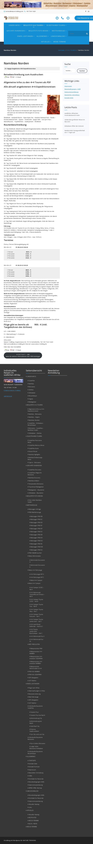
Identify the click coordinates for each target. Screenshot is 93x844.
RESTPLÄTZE (32, 817)
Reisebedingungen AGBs (36, 782)
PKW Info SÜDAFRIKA (35, 674)
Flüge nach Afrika (34, 688)
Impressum (68, 86)
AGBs (30, 776)
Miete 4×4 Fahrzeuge (35, 570)
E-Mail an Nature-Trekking (12, 390)
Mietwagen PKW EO (37, 541)
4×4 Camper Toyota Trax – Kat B (36, 605)
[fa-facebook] (85, 11)
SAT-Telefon (32, 680)
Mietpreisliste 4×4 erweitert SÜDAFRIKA (36, 657)
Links (30, 807)
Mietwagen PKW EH (37, 538)
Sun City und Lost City (37, 734)
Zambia (31, 390)
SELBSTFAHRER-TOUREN (55, 25)
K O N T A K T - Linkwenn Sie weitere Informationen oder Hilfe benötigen (23, 355)
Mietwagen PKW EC (36, 519)
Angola (31, 399)
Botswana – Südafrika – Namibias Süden (36, 429)
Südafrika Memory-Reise (36, 445)
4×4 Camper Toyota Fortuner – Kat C (36, 615)
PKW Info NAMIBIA (34, 671)
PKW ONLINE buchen (35, 553)
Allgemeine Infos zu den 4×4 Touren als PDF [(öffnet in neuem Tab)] (27, 82)
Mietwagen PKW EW (37, 547)
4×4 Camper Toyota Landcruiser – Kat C (36, 620)
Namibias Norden (34, 420)
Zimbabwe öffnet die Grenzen (74, 126)
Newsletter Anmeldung (36, 773)
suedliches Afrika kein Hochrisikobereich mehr (72, 114)
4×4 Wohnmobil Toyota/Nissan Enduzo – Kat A (37, 594)
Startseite (61, 50)
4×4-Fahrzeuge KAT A (37, 574)
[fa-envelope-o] (88, 11)
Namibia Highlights (34, 454)
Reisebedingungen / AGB (72, 89)
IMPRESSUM (8, 396)
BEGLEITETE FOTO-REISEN (38, 31)
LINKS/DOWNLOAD (58, 36)
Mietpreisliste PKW (36, 648)
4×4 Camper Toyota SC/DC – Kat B (36, 600)
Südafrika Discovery (35, 470)
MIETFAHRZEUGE (58, 31)
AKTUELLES (45, 42)
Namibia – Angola (34, 417)
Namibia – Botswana (35, 414)
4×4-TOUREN (71, 50)
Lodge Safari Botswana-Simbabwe (36, 747)
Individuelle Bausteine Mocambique (35, 752)
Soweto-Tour (35, 712)
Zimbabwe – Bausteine (36, 493)
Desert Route (33, 451)
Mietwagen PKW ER (36, 535)
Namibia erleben (34, 481)
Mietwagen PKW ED (37, 522)
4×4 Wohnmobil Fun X (37, 636)
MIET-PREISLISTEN (34, 644)
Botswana (32, 387)
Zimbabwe (32, 393)
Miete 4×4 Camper (36, 580)
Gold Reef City (35, 726)
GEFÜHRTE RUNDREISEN (16, 31)
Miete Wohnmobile (35, 556)
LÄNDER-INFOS (14, 25)
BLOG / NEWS (33, 824)
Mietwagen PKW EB (36, 516)
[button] (87, 33)
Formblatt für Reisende (36, 779)
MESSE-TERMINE (59, 42)
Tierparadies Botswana (36, 484)
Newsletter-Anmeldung (71, 95)
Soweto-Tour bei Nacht (38, 715)
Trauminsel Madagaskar (36, 487)
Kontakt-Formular (34, 767)
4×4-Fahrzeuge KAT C (37, 577)
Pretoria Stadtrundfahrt (34, 730)
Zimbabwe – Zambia (35, 433)
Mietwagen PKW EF (36, 525)
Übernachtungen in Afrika (37, 691)
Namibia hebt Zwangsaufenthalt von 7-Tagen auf (74, 131)
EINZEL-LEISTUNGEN (25, 36)
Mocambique (33, 396)
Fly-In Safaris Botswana (38, 743)
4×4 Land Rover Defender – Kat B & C (36, 625)
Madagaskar (32, 402)
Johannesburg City (36, 718)
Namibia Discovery (34, 478)
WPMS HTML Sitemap (35, 788)
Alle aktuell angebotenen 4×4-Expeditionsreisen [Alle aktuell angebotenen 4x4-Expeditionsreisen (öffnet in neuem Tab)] (29, 86)
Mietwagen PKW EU (37, 550)
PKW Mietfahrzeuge (35, 512)
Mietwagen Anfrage (35, 509)
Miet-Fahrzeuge (34, 697)
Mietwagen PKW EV (36, 531)
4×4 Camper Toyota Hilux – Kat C (36, 610)
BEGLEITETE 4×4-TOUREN (33, 25)
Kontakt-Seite (68, 98)
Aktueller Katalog (34, 804)
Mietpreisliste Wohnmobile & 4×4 (36, 667)
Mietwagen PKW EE (36, 544)
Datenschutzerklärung (71, 92)
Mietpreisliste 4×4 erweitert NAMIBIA (36, 662)
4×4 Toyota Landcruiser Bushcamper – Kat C (36, 631)
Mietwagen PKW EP (36, 528)
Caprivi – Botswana (35, 462)
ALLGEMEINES (42, 36)
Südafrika (32, 380)
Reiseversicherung (35, 694)
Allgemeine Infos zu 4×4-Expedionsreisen (36, 410)
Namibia (31, 384)
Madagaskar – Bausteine (36, 490)
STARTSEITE (32, 760)
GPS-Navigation (33, 677)
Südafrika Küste (34, 448)
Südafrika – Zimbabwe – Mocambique (36, 424)
